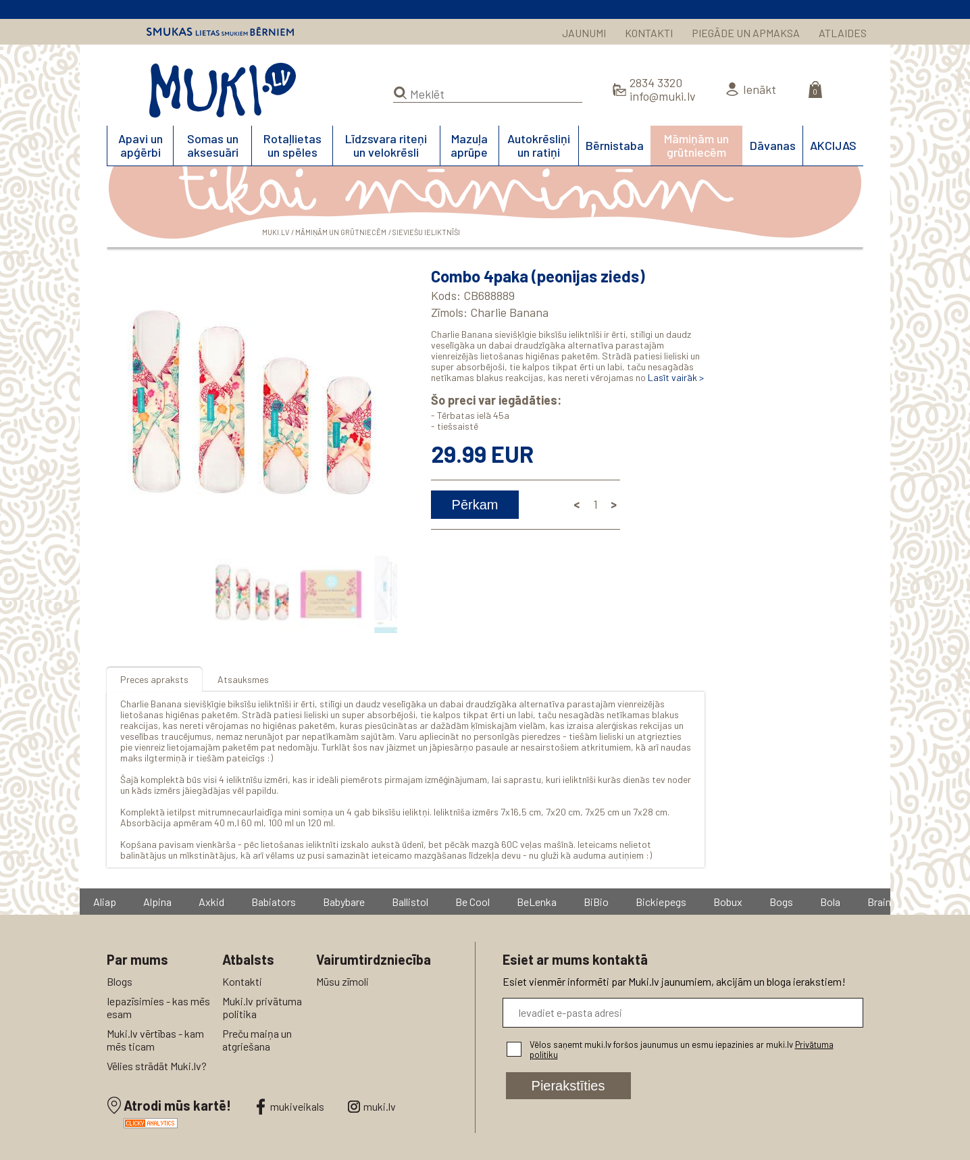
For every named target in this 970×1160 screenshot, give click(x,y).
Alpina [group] (158, 901)
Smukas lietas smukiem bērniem (220, 32)
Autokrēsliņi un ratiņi (538, 145)
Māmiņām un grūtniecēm (696, 145)
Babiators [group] (274, 901)
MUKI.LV (222, 90)
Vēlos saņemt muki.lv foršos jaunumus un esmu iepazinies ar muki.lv (682, 1049)
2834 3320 (656, 82)
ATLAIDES (843, 32)
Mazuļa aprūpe (469, 145)
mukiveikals (297, 1106)
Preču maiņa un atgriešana (257, 1040)
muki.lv (379, 1106)
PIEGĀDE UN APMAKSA (746, 32)
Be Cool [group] (473, 901)
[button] (384, 403)
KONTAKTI (649, 32)
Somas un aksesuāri (212, 145)
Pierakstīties (568, 1085)
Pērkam (475, 504)
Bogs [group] (782, 901)
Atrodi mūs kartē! (177, 1105)
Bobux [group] (728, 901)
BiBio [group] (596, 901)
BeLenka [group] (537, 901)
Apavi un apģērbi (140, 145)
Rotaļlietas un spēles (292, 145)
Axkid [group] (212, 901)
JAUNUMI (584, 32)
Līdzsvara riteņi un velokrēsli (386, 145)
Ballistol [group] (410, 901)
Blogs (119, 981)
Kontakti (242, 981)
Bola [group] (831, 901)
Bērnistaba (615, 145)
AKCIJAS (833, 145)
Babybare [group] (344, 901)
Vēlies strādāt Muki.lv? (157, 1065)
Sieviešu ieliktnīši (426, 232)
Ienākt (759, 89)
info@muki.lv (663, 96)
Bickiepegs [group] (661, 901)
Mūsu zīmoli (342, 981)
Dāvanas (773, 145)
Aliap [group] (105, 901)
